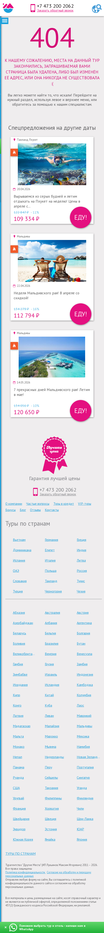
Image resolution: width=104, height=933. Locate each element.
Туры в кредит (63, 504)
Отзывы (35, 510)
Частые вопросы (37, 504)
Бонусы (10, 510)
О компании (13, 504)
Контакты (52, 510)
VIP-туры (84, 504)
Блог (23, 510)
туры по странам (20, 853)
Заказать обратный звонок (55, 10)
